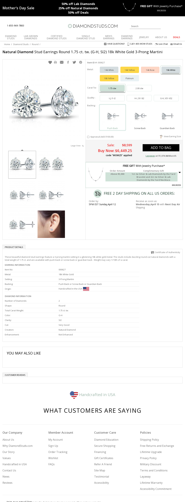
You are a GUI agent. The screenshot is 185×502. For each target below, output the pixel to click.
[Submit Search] (158, 26)
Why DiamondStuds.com (17, 418)
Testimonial (101, 449)
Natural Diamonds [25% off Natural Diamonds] (78, 8)
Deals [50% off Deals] (78, 12)
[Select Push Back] (112, 117)
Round (35, 44)
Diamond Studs (21, 44)
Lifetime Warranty (151, 455)
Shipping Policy (149, 412)
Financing (100, 424)
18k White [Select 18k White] (170, 71)
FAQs (51, 436)
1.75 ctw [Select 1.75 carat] (112, 90)
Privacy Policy (148, 430)
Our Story (8, 424)
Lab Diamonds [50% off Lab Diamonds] (78, 4)
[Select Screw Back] (140, 117)
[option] (22, 166)
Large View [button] (77, 147)
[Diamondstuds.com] (92, 26)
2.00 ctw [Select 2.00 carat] (139, 90)
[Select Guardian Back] (167, 117)
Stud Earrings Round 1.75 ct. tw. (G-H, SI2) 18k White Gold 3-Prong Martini (75, 54)
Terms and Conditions (154, 442)
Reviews (7, 455)
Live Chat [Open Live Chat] (161, 44)
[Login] (165, 26)
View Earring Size (170, 138)
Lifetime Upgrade (151, 424)
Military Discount (150, 436)
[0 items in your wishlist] (172, 26)
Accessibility (101, 455)
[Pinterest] (157, 482)
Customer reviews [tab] (15, 347)
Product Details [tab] (14, 248)
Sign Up (53, 418)
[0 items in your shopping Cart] (180, 26)
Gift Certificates (103, 430)
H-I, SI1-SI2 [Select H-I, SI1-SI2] (139, 100)
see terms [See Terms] (176, 186)
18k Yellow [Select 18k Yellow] (109, 80)
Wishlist (53, 430)
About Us (8, 412)
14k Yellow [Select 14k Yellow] (130, 71)
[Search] (145, 26)
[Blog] (165, 482)
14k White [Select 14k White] (109, 71)
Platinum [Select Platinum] (130, 80)
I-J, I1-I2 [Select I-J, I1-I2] (112, 100)
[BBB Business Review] (66, 494)
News (5, 449)
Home (7, 44)
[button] (50, 64)
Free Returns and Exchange (157, 418)
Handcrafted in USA (92, 366)
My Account (55, 412)
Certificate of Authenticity (165, 253)
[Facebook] (149, 482)
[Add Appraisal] (88, 139)
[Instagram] (133, 482)
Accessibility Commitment (156, 461)
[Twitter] (141, 482)
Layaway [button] (150, 157)
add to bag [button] (161, 149)
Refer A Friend (103, 436)
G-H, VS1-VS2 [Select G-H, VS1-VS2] (166, 100)
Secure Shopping (104, 418)
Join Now (107, 481)
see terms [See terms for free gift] (161, 10)
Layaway (145, 449)
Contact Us (9, 442)
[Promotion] (18, 8)
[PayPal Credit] (119, 494)
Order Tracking (57, 424)
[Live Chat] (29, 26)
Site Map (99, 442)
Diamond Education (106, 412)
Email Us (176, 44)
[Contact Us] (37, 25)
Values (6, 430)
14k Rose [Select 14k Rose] (150, 71)
